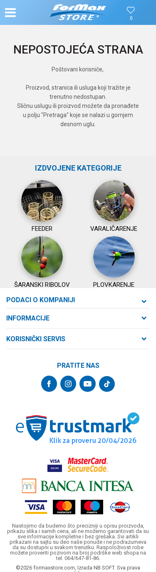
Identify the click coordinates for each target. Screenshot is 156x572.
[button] (27, 12)
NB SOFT (104, 568)
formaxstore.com (54, 568)
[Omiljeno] (131, 18)
